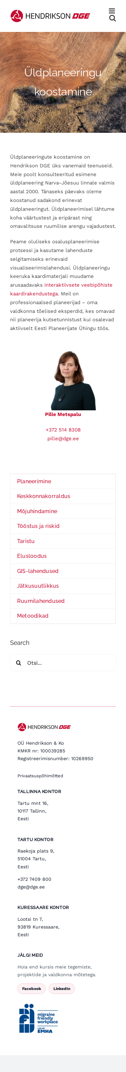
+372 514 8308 (63, 430)
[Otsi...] (63, 662)
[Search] (18, 662)
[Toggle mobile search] (112, 18)
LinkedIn (61, 988)
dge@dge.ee (31, 887)
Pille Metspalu (63, 414)
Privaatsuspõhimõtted (40, 775)
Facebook (31, 988)
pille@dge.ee (63, 439)
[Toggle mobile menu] (112, 10)
